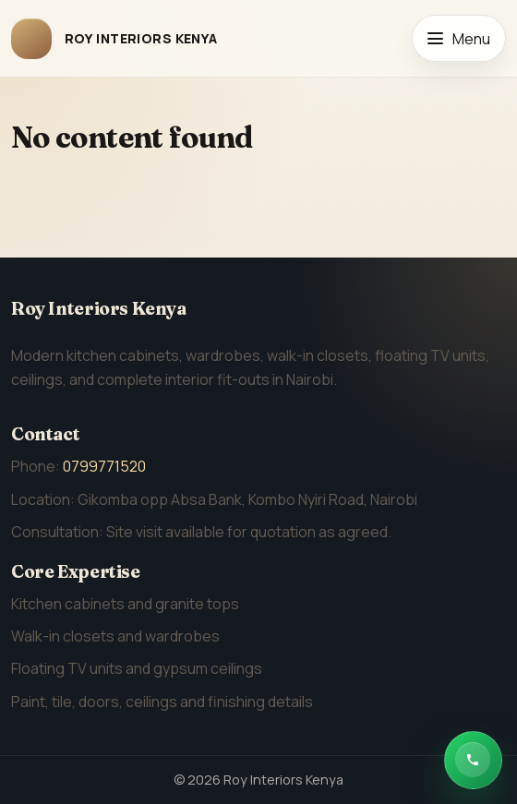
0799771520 (104, 466)
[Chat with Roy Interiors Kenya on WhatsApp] (473, 760)
